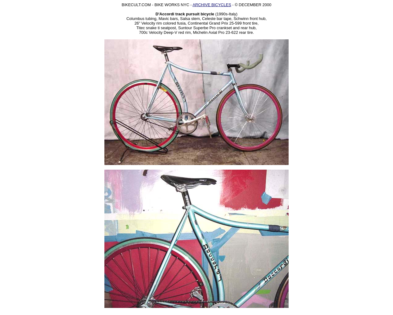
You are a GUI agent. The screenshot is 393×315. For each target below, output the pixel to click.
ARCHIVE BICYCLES (212, 4)
